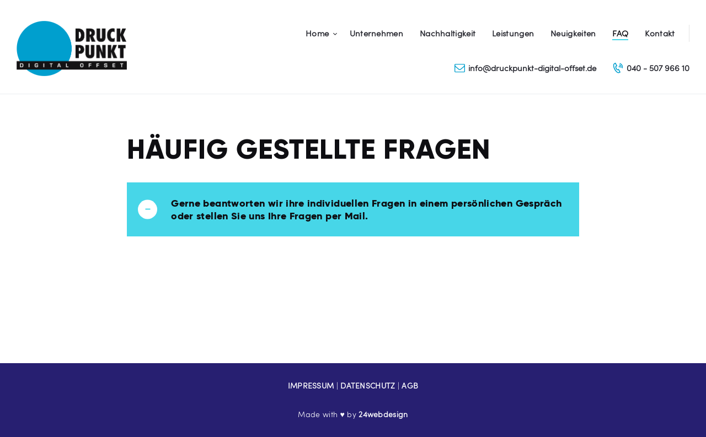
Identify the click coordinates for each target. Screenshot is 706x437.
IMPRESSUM (311, 385)
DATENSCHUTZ (367, 385)
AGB (410, 385)
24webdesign (383, 414)
